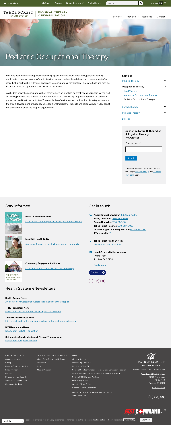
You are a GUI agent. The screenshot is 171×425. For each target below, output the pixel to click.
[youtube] (102, 281)
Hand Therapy (130, 91)
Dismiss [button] (146, 419)
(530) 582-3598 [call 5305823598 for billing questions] (120, 218)
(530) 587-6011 (158, 388)
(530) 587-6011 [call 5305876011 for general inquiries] (120, 222)
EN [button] (160, 3)
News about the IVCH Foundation (21, 331)
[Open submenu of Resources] (153, 17)
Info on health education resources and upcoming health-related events (40, 321)
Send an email (101, 265)
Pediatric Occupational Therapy (139, 99)
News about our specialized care (21, 340)
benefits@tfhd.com (80, 395)
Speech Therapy (130, 107)
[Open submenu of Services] (123, 17)
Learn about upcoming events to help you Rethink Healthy (53, 221)
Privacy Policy (129, 420)
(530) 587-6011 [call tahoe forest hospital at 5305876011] (125, 226)
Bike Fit (126, 119)
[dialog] (85, 420)
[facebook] (91, 281)
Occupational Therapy (133, 86)
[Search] (141, 3)
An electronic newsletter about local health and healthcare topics (37, 301)
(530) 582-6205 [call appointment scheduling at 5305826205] (129, 215)
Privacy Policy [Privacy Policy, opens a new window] (142, 172)
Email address (133, 143)
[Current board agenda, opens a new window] (76, 3)
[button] (11, 3)
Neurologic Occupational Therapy (140, 95)
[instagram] (97, 281)
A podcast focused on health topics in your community (52, 244)
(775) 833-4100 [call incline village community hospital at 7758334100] (138, 229)
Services (127, 75)
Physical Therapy (130, 81)
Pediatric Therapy (131, 113)
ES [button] (165, 3)
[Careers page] (60, 3)
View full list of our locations (107, 244)
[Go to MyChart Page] (48, 3)
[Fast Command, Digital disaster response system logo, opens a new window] (144, 410)
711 (111, 233)
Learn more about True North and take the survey (49, 268)
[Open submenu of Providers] (137, 17)
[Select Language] (13, 421)
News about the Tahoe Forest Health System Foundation (33, 311)
